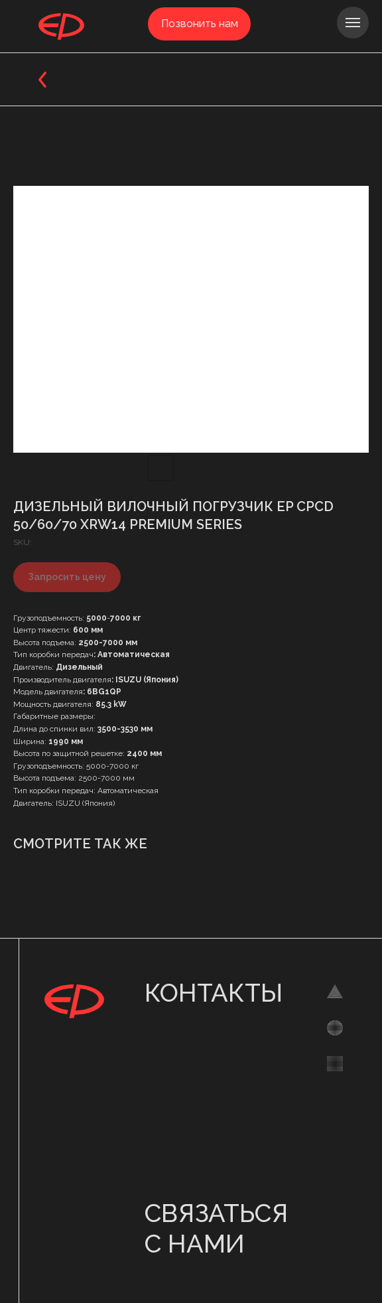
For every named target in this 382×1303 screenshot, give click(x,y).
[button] (199, 23)
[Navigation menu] (353, 22)
